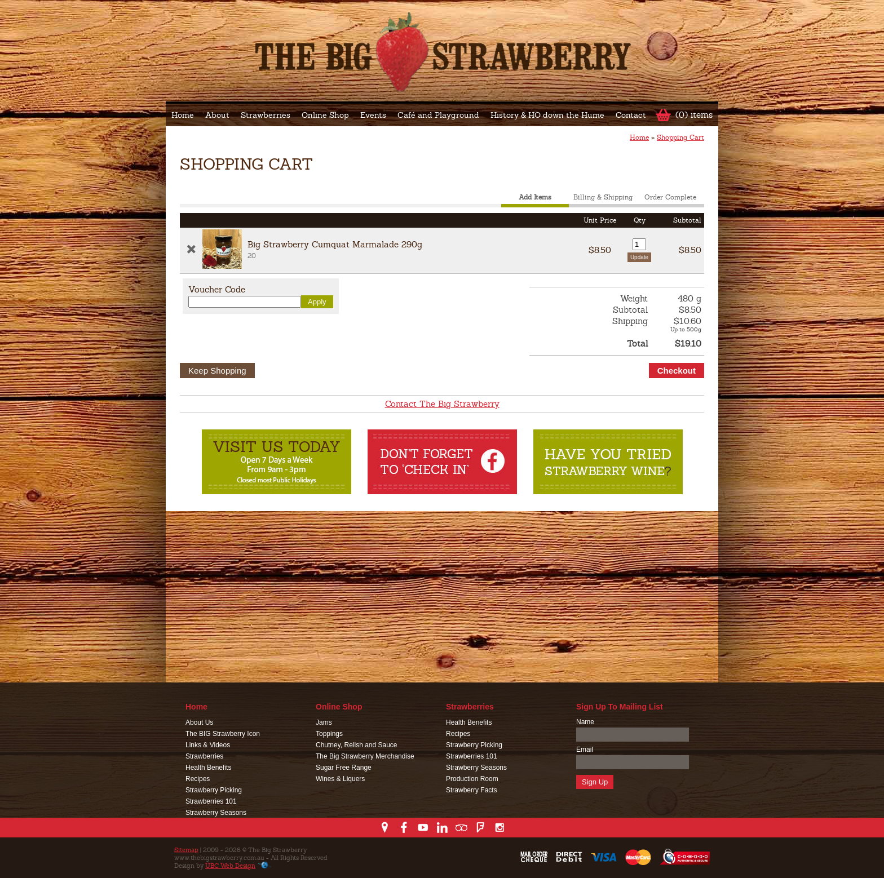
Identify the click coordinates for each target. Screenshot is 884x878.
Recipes (197, 779)
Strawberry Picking (213, 790)
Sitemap (186, 850)
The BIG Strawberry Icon (222, 734)
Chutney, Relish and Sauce (356, 745)
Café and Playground (438, 115)
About (217, 115)
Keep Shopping (217, 370)
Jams (324, 722)
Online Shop (325, 115)
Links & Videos (207, 745)
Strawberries (265, 115)
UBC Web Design (230, 866)
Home (182, 115)
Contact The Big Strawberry (442, 403)
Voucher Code (216, 289)
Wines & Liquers (340, 779)
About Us (199, 722)
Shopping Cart (680, 137)
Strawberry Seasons (215, 813)
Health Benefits (208, 767)
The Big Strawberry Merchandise (365, 756)
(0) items (694, 114)
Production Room (472, 779)
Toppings (329, 734)
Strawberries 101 (211, 801)
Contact (631, 115)
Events (373, 115)
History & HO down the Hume (547, 115)
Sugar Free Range (344, 767)
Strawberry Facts (471, 790)
